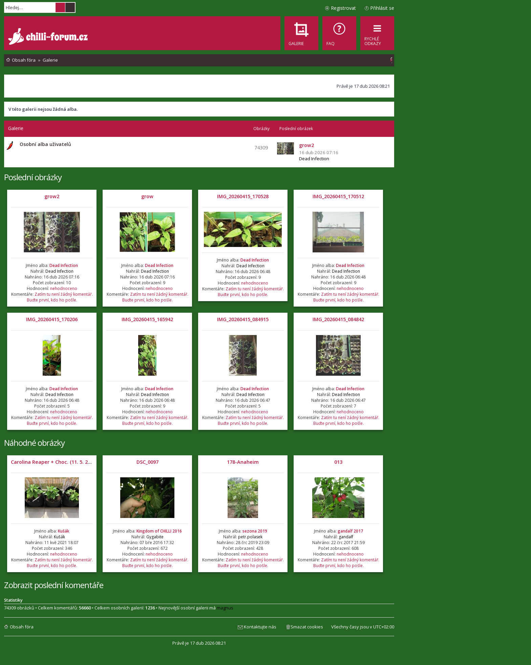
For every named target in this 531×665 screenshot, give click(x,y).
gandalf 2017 (350, 531)
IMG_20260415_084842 (338, 319)
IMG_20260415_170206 (52, 319)
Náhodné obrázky (34, 442)
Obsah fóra (22, 627)
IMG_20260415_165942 (147, 319)
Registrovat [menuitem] (343, 8)
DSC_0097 (147, 462)
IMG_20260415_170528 (243, 196)
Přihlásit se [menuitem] (382, 8)
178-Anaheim (243, 462)
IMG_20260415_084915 (243, 319)
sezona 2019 (254, 531)
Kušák (63, 531)
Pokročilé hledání (70, 7)
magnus (225, 608)
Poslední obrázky (33, 177)
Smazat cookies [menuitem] (307, 627)
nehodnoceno (63, 288)
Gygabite (155, 537)
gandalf (346, 537)
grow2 (51, 196)
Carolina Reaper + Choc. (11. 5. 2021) (54, 462)
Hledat (60, 7)
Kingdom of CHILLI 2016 (159, 531)
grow (147, 196)
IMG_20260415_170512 (338, 196)
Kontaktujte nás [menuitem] (260, 627)
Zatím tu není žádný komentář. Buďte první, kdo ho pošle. (60, 297)
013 (338, 462)
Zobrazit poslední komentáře (53, 584)
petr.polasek (250, 537)
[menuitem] (339, 33)
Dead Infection (314, 158)
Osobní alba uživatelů (45, 144)
